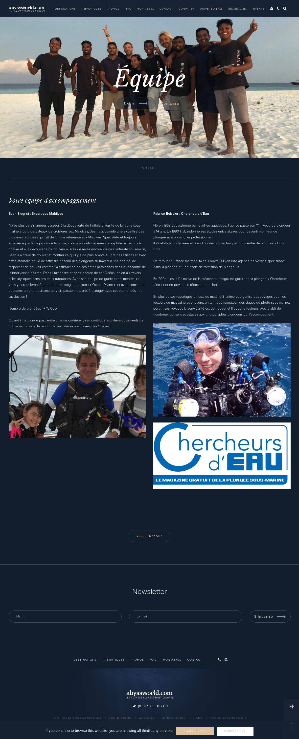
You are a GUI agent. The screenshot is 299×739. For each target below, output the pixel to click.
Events (258, 8)
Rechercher (238, 8)
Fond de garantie (120, 718)
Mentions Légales (173, 718)
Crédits (197, 718)
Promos (113, 8)
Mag (128, 8)
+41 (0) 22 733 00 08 (149, 706)
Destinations (65, 8)
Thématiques (91, 8)
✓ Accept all (195, 731)
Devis (136, 103)
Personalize (235, 731)
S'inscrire (270, 616)
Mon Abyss (145, 8)
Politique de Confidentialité (228, 718)
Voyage (149, 168)
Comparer (186, 8)
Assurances (146, 718)
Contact (166, 8)
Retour (149, 536)
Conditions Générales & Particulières (77, 718)
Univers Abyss (211, 8)
